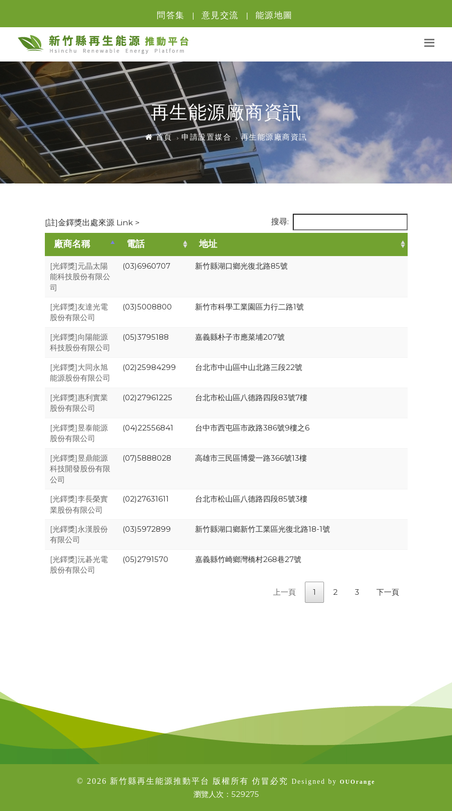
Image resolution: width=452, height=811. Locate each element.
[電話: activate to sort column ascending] (153, 244)
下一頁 (387, 592)
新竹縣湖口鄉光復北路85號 (241, 266)
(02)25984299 (149, 367)
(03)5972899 (146, 529)
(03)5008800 (147, 306)
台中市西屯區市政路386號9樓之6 (252, 427)
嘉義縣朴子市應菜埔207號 (240, 337)
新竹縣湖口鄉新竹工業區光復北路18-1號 (262, 529)
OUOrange (357, 782)
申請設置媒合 (206, 137)
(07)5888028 (146, 458)
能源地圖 (274, 15)
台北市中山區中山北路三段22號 (248, 367)
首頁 (158, 137)
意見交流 (220, 15)
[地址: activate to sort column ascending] (299, 244)
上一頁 (284, 592)
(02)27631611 (145, 499)
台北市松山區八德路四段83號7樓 (251, 397)
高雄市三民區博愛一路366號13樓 (251, 458)
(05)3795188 (145, 337)
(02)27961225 (147, 397)
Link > (127, 222)
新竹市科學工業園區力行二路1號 (249, 306)
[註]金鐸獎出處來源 (92, 222)
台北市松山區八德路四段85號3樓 (251, 499)
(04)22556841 (147, 427)
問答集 (171, 15)
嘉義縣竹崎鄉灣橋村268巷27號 (248, 559)
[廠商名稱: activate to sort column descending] (81, 244)
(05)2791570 (145, 559)
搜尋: (339, 222)
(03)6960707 (146, 266)
